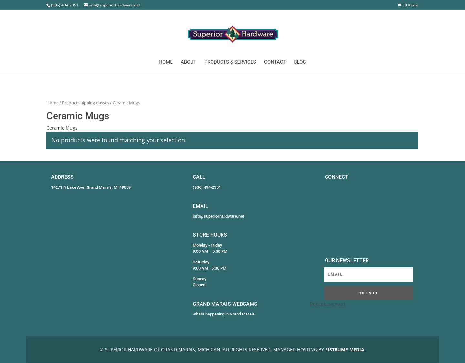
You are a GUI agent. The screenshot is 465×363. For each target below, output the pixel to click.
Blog (300, 62)
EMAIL (200, 206)
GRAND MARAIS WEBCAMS (225, 304)
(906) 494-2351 (207, 187)
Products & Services (230, 62)
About (188, 62)
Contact (275, 62)
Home (166, 62)
